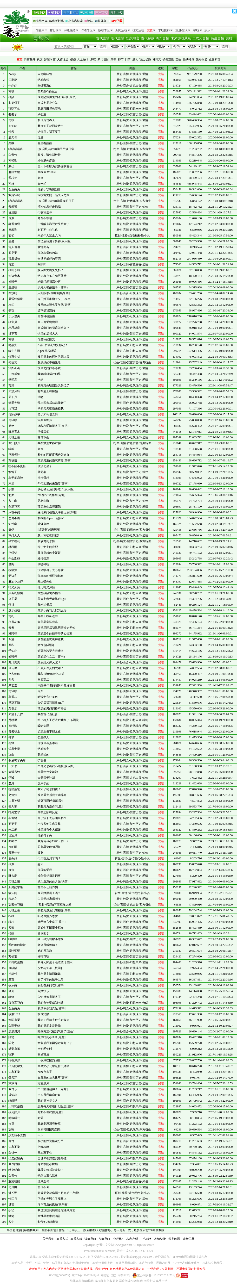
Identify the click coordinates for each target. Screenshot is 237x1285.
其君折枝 (14, 258)
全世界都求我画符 (49, 1216)
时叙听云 (14, 1118)
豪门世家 (103, 59)
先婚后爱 (201, 59)
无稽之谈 (14, 437)
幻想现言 (132, 38)
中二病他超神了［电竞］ (53, 1089)
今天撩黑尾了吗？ (49, 893)
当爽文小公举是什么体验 (53, 1066)
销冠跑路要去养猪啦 (51, 650)
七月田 (12, 1187)
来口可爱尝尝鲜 (48, 322)
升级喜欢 (43, 524)
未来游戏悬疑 (181, 38)
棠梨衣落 (14, 1048)
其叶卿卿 (14, 950)
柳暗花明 (43, 956)
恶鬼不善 (14, 518)
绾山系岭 (14, 270)
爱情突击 (43, 247)
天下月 (12, 397)
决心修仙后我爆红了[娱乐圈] (56, 489)
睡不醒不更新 (17, 466)
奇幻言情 (162, 38)
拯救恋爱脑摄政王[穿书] (53, 426)
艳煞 (40, 379)
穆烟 (11, 997)
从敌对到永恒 (46, 541)
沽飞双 (12, 408)
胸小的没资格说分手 (51, 1141)
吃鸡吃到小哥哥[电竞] (52, 1037)
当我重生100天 (47, 172)
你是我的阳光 (46, 339)
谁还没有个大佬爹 (49, 829)
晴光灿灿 (14, 587)
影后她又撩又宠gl (49, 662)
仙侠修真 (188, 59)
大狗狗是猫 (15, 962)
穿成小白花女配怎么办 (52, 610)
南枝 (11, 91)
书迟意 (12, 379)
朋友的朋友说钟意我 (51, 639)
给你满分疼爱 (46, 160)
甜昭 (11, 1129)
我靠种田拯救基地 (49, 108)
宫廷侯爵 (145, 59)
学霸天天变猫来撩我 (51, 408)
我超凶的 (43, 754)
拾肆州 (12, 973)
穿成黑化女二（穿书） (52, 656)
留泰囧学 (43, 933)
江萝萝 (12, 79)
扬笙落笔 (14, 789)
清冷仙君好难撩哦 (49, 206)
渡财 (40, 852)
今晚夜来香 (45, 1072)
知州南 (12, 524)
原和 (11, 645)
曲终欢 (12, 841)
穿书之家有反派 (48, 812)
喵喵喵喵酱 (15, 149)
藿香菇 (12, 697)
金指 (11, 870)
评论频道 (71, 30)
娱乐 (208, 30)
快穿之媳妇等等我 (49, 368)
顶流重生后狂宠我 (49, 506)
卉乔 (11, 1123)
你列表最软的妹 (48, 253)
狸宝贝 (12, 322)
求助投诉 (165, 30)
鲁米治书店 (45, 604)
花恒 (11, 743)
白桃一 (12, 1152)
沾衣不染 (14, 1072)
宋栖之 (12, 898)
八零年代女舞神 (48, 772)
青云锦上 (14, 731)
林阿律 (12, 633)
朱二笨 (12, 829)
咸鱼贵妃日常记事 (49, 875)
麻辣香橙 (14, 172)
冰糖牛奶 (14, 512)
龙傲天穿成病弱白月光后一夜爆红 (59, 1193)
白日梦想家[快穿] (49, 898)
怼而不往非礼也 (48, 229)
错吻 (40, 397)
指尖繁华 (14, 812)
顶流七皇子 (45, 466)
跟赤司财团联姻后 (49, 1129)
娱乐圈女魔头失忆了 (51, 270)
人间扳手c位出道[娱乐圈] (54, 293)
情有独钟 (29, 59)
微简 (11, 1216)
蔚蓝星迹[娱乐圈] (49, 847)
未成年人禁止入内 (49, 235)
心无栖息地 (15, 477)
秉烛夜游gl (44, 85)
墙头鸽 (12, 858)
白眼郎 (42, 264)
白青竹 (12, 154)
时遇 (40, 1118)
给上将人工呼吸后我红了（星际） (59, 720)
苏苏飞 (12, 1083)
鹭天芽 (12, 1077)
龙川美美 (14, 662)
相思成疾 (14, 327)
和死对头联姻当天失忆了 (53, 385)
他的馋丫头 (45, 835)
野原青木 (14, 431)
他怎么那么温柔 (48, 1175)
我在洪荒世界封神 (49, 443)
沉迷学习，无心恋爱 (51, 570)
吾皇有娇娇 (45, 143)
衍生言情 (217, 38)
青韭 (11, 264)
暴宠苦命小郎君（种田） (53, 841)
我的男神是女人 (48, 1100)
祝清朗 (12, 212)
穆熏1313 (14, 1014)
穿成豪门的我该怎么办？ (53, 327)
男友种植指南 (46, 316)
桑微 (11, 143)
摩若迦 (12, 229)
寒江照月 (14, 443)
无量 (40, 137)
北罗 (11, 495)
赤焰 (40, 691)
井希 (11, 679)
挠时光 (12, 281)
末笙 (11, 304)
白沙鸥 (12, 293)
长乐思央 (14, 316)
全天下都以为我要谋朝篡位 (55, 166)
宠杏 (40, 449)
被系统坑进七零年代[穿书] (54, 304)
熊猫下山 (43, 437)
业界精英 (214, 59)
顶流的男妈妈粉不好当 (52, 708)
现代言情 (118, 38)
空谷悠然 (14, 674)
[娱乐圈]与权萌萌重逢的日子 (56, 201)
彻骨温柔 (43, 431)
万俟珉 (12, 956)
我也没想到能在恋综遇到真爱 (56, 1210)
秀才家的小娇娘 (48, 1164)
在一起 (42, 183)
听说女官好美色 (48, 697)
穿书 (113, 59)
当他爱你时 (45, 1048)
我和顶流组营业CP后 (51, 674)
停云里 (12, 668)
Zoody (12, 74)
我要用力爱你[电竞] (50, 806)
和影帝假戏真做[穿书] (52, 1008)
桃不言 (12, 333)
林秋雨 (12, 547)
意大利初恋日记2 (48, 535)
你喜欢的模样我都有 (51, 575)
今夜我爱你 (45, 212)
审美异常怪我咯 (48, 622)
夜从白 (12, 985)
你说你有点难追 (48, 743)
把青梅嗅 (43, 1146)
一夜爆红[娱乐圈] (49, 1060)
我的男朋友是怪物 (49, 1025)
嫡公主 (42, 114)
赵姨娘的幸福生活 (49, 362)
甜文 (19, 59)
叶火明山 (14, 1170)
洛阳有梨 (14, 1020)
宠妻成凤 (43, 1083)
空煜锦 (12, 287)
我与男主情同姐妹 (49, 973)
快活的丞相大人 (48, 333)
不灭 (40, 1135)
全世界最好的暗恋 (49, 258)
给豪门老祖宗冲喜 (49, 281)
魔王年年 (14, 852)
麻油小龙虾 (15, 581)
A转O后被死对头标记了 (52, 345)
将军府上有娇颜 (48, 391)
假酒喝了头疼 (17, 760)
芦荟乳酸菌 (15, 593)
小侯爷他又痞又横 (49, 824)
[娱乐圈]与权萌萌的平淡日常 (56, 149)
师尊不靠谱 (45, 218)
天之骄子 (83, 59)
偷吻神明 (43, 564)
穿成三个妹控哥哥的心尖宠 (55, 633)
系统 (93, 59)
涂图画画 (14, 368)
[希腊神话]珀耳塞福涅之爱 (54, 904)
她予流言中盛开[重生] (52, 922)
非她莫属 (43, 1054)
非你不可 (43, 1187)
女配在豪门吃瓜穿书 (51, 985)
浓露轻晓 (14, 195)
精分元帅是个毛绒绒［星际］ (56, 962)
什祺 (11, 604)
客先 (11, 1221)
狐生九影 (14, 351)
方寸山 (12, 501)
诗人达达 (14, 247)
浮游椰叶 (14, 454)
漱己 (11, 166)
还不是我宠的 (46, 310)
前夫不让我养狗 (48, 887)
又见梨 (12, 253)
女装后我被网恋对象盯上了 (55, 1043)
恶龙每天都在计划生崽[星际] (56, 1106)
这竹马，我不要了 (49, 131)
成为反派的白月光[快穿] (53, 881)
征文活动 (138, 30)
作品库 (41, 30)
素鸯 (11, 627)
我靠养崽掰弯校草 (49, 1123)
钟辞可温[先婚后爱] (50, 800)
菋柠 (11, 922)
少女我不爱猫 (17, 1135)
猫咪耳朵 (14, 108)
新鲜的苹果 (15, 887)
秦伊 (11, 529)
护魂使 (42, 760)
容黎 (11, 927)
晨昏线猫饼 (15, 299)
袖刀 (11, 991)
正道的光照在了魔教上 (52, 1198)
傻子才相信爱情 (48, 414)
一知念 (12, 766)
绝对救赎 (43, 79)
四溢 (11, 639)
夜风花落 (14, 622)
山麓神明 (14, 800)
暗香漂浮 (14, 1060)
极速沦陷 (43, 1014)
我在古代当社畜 (48, 714)
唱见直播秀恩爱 (48, 916)
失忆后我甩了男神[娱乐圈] (54, 241)
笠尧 (11, 564)
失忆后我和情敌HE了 (51, 702)
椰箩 (11, 737)
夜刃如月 (14, 1112)
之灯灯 (12, 795)
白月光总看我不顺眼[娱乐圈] (56, 766)
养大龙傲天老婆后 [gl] (52, 599)
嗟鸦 (11, 449)
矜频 (11, 97)
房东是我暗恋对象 (49, 1095)
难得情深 (43, 558)
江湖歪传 (43, 1181)
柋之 (11, 1043)
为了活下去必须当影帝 (52, 818)
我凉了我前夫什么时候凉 (53, 1020)
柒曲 (11, 754)
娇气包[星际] (46, 645)
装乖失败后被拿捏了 (51, 1170)
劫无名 (42, 472)
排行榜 (55, 30)
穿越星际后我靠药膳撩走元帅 (56, 627)
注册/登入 (182, 30)
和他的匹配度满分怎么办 (53, 454)
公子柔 (12, 599)
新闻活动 (122, 30)
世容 (11, 1204)
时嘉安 (12, 345)
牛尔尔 (12, 85)
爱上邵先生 (45, 581)
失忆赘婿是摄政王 (49, 997)
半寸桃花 (14, 541)
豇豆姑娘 (14, 1164)
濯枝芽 (12, 178)
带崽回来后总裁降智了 (52, 402)
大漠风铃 (14, 391)
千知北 (12, 650)
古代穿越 (147, 38)
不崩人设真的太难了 (51, 668)
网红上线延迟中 (48, 616)
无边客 (12, 575)
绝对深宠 (43, 749)
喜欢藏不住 (45, 1152)
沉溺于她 (43, 783)
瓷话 (11, 310)
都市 (121, 59)
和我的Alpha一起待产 (51, 518)
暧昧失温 (43, 725)
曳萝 (11, 218)
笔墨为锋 (14, 402)
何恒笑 (12, 362)
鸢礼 (11, 616)
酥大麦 (12, 875)
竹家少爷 (14, 356)
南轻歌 (12, 160)
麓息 (11, 783)
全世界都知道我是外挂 (52, 1158)
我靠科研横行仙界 (49, 374)
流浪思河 (14, 1031)
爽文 (40, 59)
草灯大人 (14, 535)
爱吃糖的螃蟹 (17, 945)
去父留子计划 (46, 777)
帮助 (197, 30)
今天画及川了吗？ (49, 858)
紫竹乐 (12, 1089)
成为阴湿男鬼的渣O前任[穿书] (57, 97)
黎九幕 (12, 806)
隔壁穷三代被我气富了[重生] (56, 1031)
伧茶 (11, 933)
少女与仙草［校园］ (51, 968)
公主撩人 (43, 737)
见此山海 (43, 501)
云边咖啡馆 (45, 74)
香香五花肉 (15, 1002)
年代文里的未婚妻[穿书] (53, 483)
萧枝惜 (12, 460)
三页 (11, 979)
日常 (128, 59)
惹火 (40, 864)
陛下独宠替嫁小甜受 (51, 939)
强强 (73, 59)
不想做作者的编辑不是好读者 (56, 685)
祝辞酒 (12, 570)
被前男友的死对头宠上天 (53, 356)
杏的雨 (12, 847)
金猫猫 (12, 968)
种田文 (156, 59)
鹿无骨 (12, 137)
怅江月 (12, 1198)
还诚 (11, 777)
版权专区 (105, 30)
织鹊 (11, 489)
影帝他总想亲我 (48, 1221)
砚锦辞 (12, 1095)
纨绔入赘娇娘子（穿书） (53, 287)
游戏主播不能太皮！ (51, 731)
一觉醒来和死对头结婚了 (53, 224)
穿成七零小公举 (48, 103)
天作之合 (63, 59)
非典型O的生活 (47, 91)
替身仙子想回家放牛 (51, 126)
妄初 (11, 235)
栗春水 (12, 708)
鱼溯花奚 (14, 506)
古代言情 (103, 38)
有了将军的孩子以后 (51, 979)
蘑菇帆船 (14, 1181)
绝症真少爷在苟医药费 (52, 276)
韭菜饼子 (14, 103)
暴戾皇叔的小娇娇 (49, 552)
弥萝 (11, 864)
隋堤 (11, 1037)
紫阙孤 (12, 206)
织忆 (11, 1210)
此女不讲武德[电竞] (50, 1112)
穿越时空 (50, 59)
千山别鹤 (14, 558)
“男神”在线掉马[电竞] (51, 495)
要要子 (12, 114)
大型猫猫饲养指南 (49, 593)
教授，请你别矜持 (49, 154)
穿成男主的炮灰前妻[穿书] (54, 460)
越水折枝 (14, 610)
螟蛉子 (12, 472)
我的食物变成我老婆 (51, 1002)
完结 (229, 38)
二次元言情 (200, 38)
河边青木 (14, 276)
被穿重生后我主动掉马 (52, 795)
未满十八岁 (15, 714)
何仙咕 (12, 126)
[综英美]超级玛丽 (49, 529)
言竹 (11, 1141)
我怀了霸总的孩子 (49, 789)
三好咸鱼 (14, 374)
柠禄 (11, 916)
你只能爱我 (45, 870)
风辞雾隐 (14, 702)
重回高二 (43, 679)
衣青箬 (12, 818)
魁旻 (11, 241)
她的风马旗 (45, 950)
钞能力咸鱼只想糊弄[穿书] (54, 910)
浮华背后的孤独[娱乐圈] (53, 1204)
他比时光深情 (46, 587)
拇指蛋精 (43, 477)
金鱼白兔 (14, 189)
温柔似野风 (45, 420)
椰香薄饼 (14, 224)
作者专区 (88, 30)
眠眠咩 (12, 939)
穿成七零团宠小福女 (51, 927)
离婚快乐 (43, 991)
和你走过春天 (46, 120)
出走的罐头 (15, 1066)
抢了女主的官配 (48, 547)
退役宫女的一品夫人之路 (53, 195)
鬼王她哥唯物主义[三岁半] (54, 299)
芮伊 (11, 426)
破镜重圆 (168, 59)
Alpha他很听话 (46, 351)
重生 (178, 59)
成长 (135, 59)
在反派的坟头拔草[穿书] (53, 1077)
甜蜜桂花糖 (15, 904)
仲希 (11, 131)
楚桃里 (12, 720)
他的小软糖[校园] (49, 189)
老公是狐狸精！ (48, 945)
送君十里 (14, 749)
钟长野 (12, 1193)
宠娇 (40, 178)
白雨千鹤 (14, 1025)
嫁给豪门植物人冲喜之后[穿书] (57, 512)
